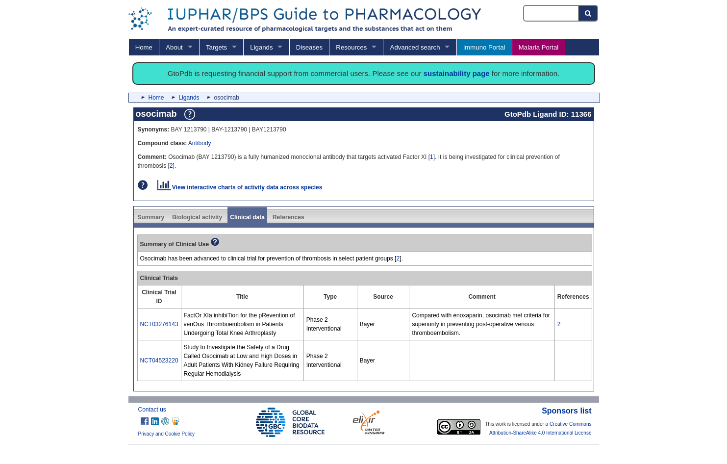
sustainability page (457, 73)
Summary (151, 217)
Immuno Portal (484, 47)
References (288, 217)
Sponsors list (566, 411)
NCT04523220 (159, 360)
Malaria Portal (538, 47)
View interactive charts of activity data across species (240, 187)
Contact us (152, 409)
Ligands (261, 47)
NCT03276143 (159, 324)
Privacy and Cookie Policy (166, 434)
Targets (216, 47)
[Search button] (588, 13)
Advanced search (415, 47)
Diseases (309, 47)
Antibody (199, 143)
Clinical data (247, 217)
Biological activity (197, 217)
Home (143, 47)
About (174, 47)
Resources (351, 47)
